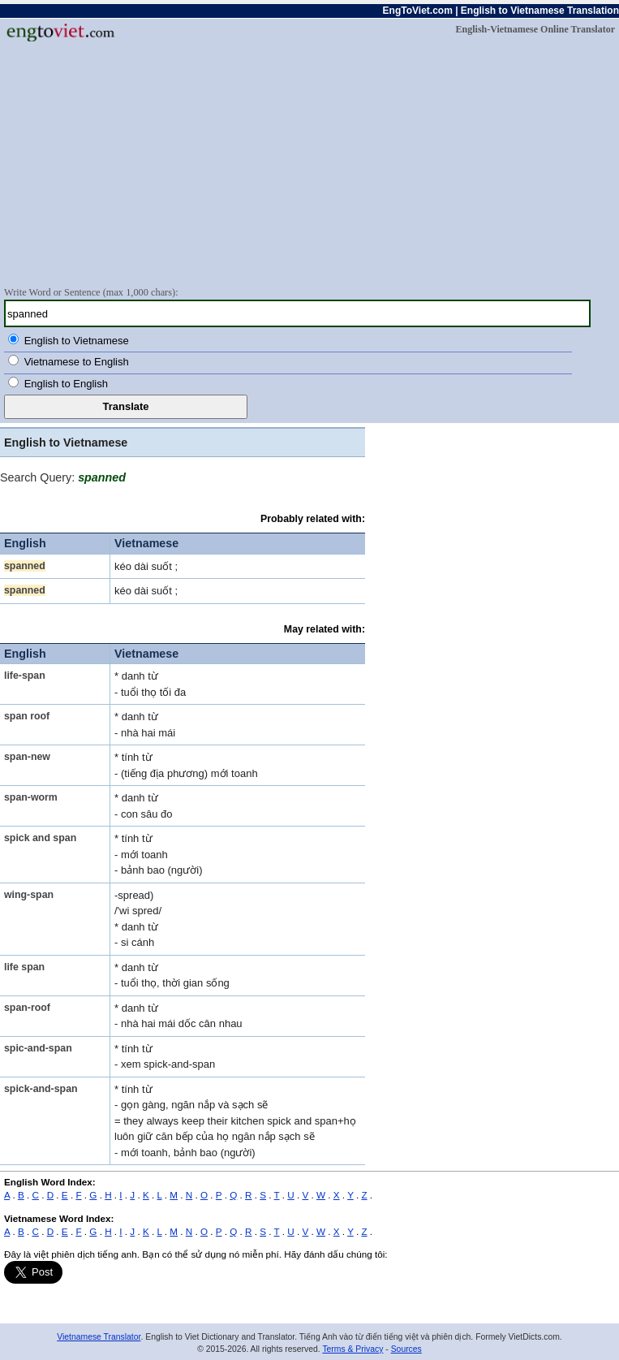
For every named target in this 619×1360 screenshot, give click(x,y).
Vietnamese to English (76, 362)
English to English (66, 384)
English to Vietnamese (76, 341)
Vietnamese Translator (98, 1336)
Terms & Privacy (352, 1349)
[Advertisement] (309, 163)
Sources (406, 1349)
